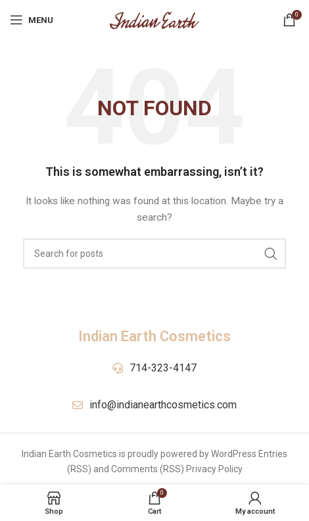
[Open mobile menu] (31, 20)
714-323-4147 (163, 368)
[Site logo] (154, 19)
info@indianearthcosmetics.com (163, 404)
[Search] (154, 253)
